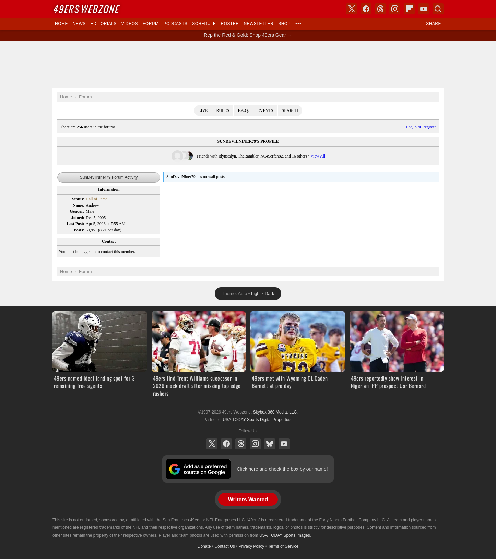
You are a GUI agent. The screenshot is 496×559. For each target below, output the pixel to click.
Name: (78, 205)
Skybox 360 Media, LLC (275, 412)
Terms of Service (283, 546)
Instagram (255, 443)
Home (61, 23)
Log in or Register (421, 127)
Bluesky (269, 443)
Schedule (204, 23)
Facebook (226, 443)
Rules (222, 110)
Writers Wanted (248, 499)
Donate (204, 546)
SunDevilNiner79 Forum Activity (109, 177)
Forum (150, 23)
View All (317, 156)
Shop (284, 23)
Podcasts (175, 23)
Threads (240, 443)
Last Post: (75, 223)
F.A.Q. (243, 110)
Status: (78, 199)
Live (203, 110)
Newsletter (258, 23)
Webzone (85, 9)
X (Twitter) (211, 443)
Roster (230, 23)
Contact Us (224, 546)
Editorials (104, 23)
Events (265, 110)
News (79, 23)
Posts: (79, 230)
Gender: (77, 211)
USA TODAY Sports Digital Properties (257, 419)
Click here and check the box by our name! (282, 469)
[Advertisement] (248, 64)
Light (256, 293)
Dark (269, 293)
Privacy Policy (251, 546)
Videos (129, 23)
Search (290, 110)
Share (433, 23)
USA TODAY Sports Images (284, 535)
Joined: (77, 217)
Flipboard (409, 8)
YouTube (284, 443)
